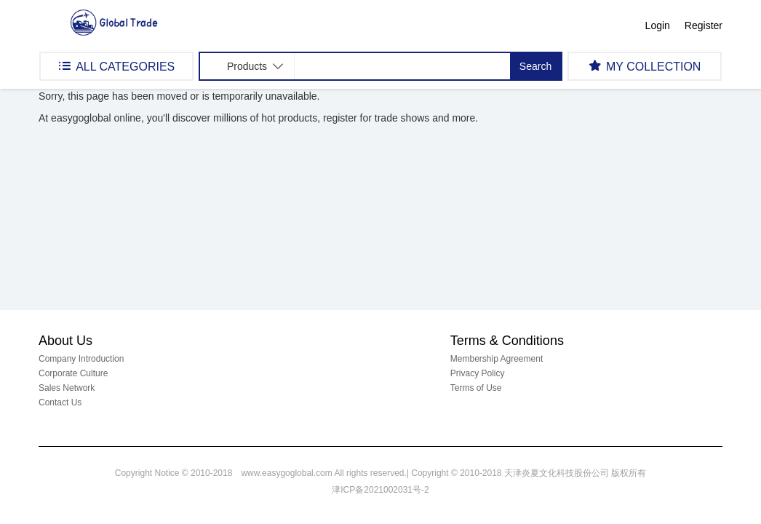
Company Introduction (81, 359)
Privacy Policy (477, 373)
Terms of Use (476, 388)
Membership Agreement (496, 359)
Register (703, 25)
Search (535, 66)
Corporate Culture (73, 373)
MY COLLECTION (645, 66)
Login (657, 25)
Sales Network (67, 388)
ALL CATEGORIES (116, 66)
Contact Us (60, 402)
